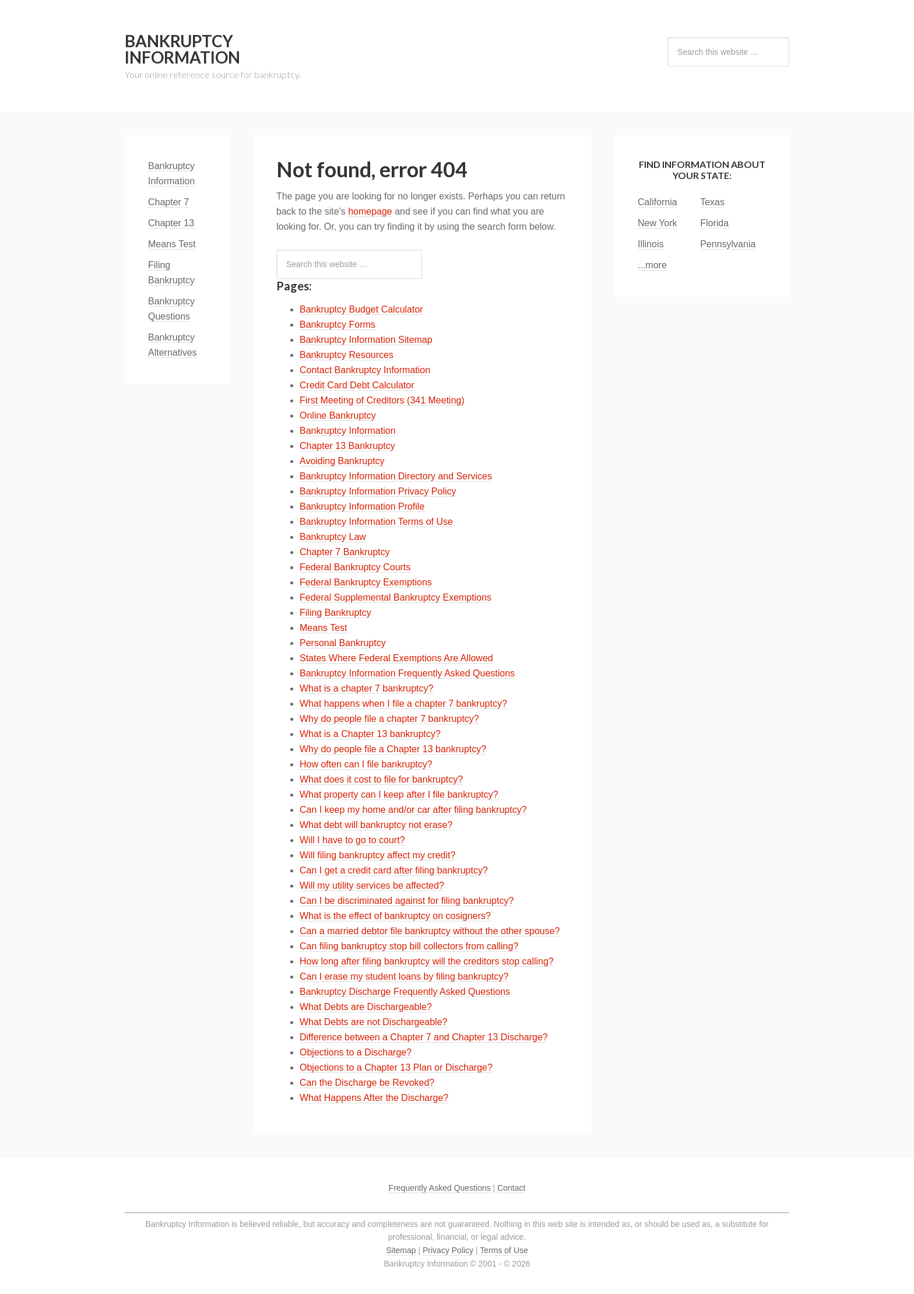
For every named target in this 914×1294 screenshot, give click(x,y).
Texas (712, 202)
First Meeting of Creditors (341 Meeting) (382, 400)
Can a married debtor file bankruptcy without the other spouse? (430, 931)
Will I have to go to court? (352, 840)
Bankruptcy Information (182, 49)
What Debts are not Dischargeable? (373, 1022)
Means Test (323, 628)
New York (657, 223)
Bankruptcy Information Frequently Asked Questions (407, 673)
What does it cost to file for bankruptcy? (381, 779)
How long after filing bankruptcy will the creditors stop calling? (427, 961)
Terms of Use (504, 1250)
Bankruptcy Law (333, 537)
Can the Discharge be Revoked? (367, 1083)
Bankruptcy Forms (337, 324)
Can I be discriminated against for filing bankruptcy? (407, 901)
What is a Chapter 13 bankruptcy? (370, 734)
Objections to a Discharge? (356, 1052)
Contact (511, 1188)
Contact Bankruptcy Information (365, 370)
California (657, 202)
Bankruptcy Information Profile (362, 506)
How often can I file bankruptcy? (366, 764)
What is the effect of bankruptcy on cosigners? (395, 916)
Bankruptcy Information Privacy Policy (378, 491)
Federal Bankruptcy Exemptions (366, 582)
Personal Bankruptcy (343, 643)
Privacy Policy (448, 1250)
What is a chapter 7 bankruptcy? (366, 688)
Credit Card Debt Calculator (357, 385)
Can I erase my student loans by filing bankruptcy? (404, 976)
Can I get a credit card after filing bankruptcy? (394, 870)
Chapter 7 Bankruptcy (345, 552)
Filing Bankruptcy (335, 613)
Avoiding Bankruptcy (342, 461)
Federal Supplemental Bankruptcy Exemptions (395, 597)
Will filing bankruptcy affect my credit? (377, 855)
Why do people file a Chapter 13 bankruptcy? (393, 749)
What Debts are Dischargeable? (366, 1007)
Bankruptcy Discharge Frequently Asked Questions (405, 992)
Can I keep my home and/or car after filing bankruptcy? (413, 810)
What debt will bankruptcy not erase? (376, 825)
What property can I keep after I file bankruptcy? (399, 794)
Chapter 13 (171, 223)
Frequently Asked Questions (440, 1188)
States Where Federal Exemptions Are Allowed (396, 658)
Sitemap (401, 1250)
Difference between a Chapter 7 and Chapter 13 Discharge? (424, 1037)
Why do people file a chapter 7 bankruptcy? (389, 719)
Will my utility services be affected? (372, 885)
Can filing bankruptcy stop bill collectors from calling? (409, 946)
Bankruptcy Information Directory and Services (396, 476)
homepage (370, 211)
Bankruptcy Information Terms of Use (376, 522)
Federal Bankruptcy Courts (355, 567)
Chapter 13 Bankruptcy (347, 446)
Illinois (650, 244)
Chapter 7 (168, 202)
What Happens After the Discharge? (374, 1098)
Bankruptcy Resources (346, 355)
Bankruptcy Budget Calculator (361, 309)
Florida (714, 223)
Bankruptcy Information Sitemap (366, 340)
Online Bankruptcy (338, 415)
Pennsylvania (727, 244)
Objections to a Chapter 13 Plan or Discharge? (396, 1067)
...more (652, 265)
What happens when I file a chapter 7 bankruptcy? (403, 704)
